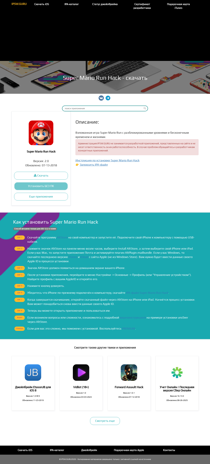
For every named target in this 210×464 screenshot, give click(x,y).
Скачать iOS (41, 4)
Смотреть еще (105, 420)
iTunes (73, 257)
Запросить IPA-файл (94, 164)
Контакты (169, 450)
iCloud (84, 257)
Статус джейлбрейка (105, 4)
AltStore (62, 237)
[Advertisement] (105, 36)
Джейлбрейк (89, 450)
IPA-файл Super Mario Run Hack (147, 292)
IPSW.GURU (19, 4)
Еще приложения (41, 196)
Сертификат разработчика (142, 6)
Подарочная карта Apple (129, 450)
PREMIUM (128, 328)
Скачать (41, 175)
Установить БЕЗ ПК (41, 186)
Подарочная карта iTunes (178, 6)
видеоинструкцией (133, 317)
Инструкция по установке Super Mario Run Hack (107, 160)
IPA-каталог (71, 4)
